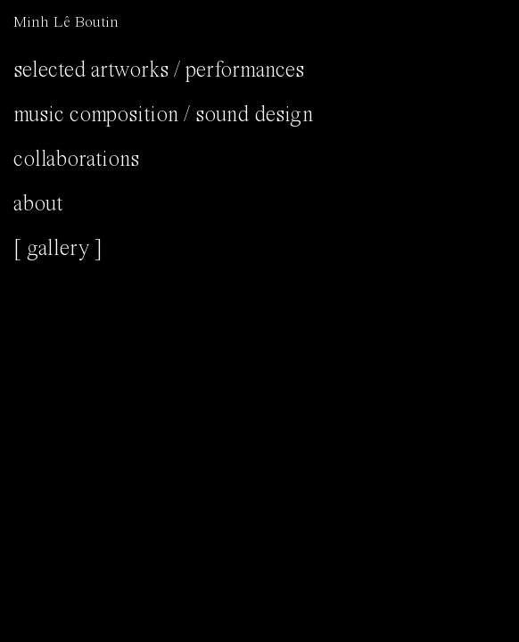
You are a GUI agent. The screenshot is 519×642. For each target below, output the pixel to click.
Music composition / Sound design (163, 115)
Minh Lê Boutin (66, 22)
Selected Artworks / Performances (158, 71)
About (37, 204)
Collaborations (76, 160)
